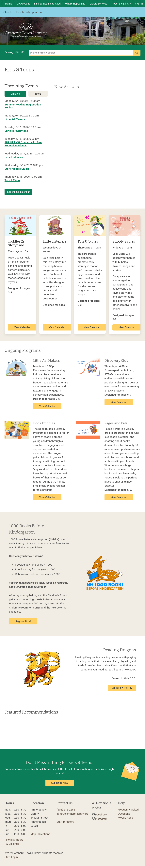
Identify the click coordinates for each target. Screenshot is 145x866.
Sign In (139, 3)
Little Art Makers (15, 119)
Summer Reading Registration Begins (23, 106)
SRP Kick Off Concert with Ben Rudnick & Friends (23, 144)
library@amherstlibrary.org (73, 813)
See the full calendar (18, 191)
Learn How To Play (121, 687)
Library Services (98, 3)
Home (8, 3)
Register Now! (23, 621)
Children (15, 93)
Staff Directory (65, 821)
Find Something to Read (47, 3)
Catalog (9, 52)
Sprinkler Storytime (16, 130)
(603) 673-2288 (66, 809)
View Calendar (22, 327)
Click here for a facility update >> (23, 12)
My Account (23, 3)
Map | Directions (40, 834)
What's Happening (75, 3)
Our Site (19, 52)
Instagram (101, 818)
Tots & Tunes (12, 180)
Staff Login (11, 857)
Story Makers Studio (17, 168)
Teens (38, 93)
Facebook (101, 814)
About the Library (121, 3)
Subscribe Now (59, 782)
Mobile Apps (125, 817)
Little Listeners (14, 157)
